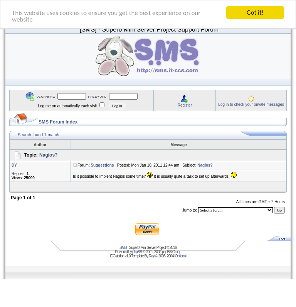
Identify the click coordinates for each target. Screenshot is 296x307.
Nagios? (48, 155)
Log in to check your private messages (251, 104)
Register (185, 105)
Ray (152, 256)
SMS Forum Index (58, 122)
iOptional (180, 256)
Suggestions (102, 165)
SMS (123, 247)
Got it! (255, 12)
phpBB (137, 252)
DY (14, 165)
